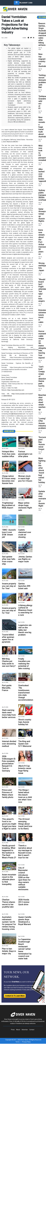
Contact (31, 1029)
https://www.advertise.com (15, 390)
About (18, 1029)
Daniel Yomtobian (15, 206)
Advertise (25, 1029)
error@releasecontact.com (17, 414)
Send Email (9, 379)
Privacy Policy (26, 1042)
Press (13, 1029)
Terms (17, 1042)
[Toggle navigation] (16, 3)
